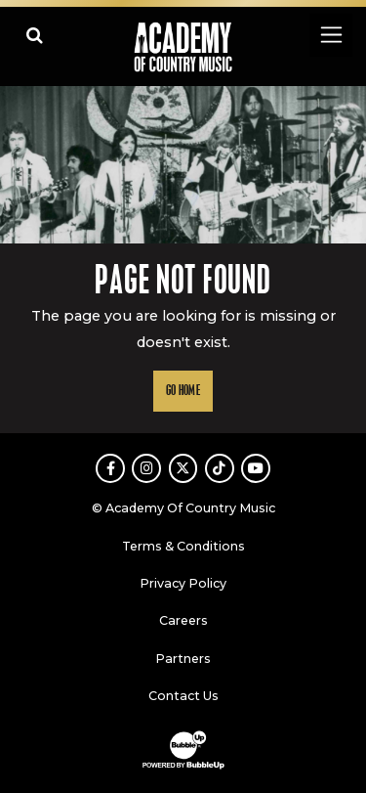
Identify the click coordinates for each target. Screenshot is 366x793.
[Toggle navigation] (330, 35)
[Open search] (35, 35)
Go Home (183, 390)
